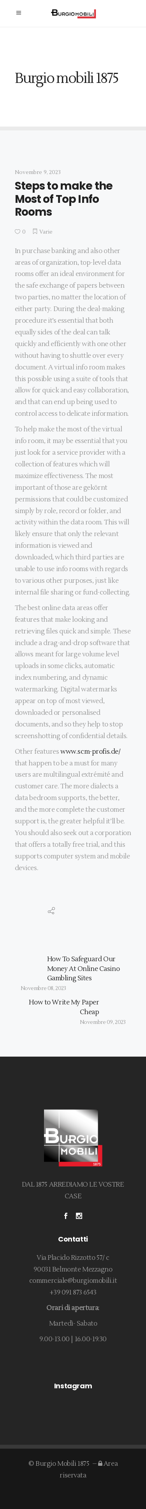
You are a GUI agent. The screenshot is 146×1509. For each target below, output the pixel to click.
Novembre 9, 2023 (38, 172)
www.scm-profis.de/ (90, 751)
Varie (46, 232)
